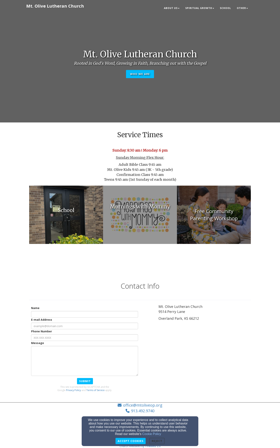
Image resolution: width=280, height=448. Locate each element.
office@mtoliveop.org (142, 405)
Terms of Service (95, 390)
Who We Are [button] (140, 74)
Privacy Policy (73, 390)
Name (35, 308)
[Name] (84, 314)
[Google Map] (204, 355)
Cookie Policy (151, 434)
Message (37, 343)
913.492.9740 (142, 410)
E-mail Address (41, 319)
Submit (85, 381)
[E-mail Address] (84, 326)
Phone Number (41, 331)
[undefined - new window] (66, 215)
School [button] (225, 8)
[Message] (84, 361)
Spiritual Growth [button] (199, 8)
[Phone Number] (84, 337)
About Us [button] (171, 8)
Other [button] (242, 8)
